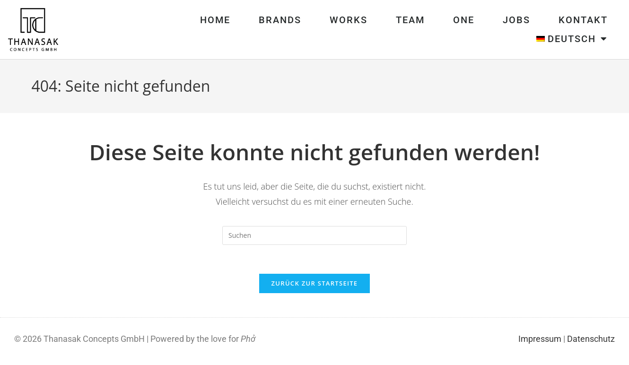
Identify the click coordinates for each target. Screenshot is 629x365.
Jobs (516, 20)
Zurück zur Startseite (314, 283)
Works (348, 20)
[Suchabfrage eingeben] (314, 235)
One (463, 20)
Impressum (539, 339)
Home (215, 20)
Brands (280, 20)
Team (410, 20)
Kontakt (583, 20)
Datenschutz (591, 339)
